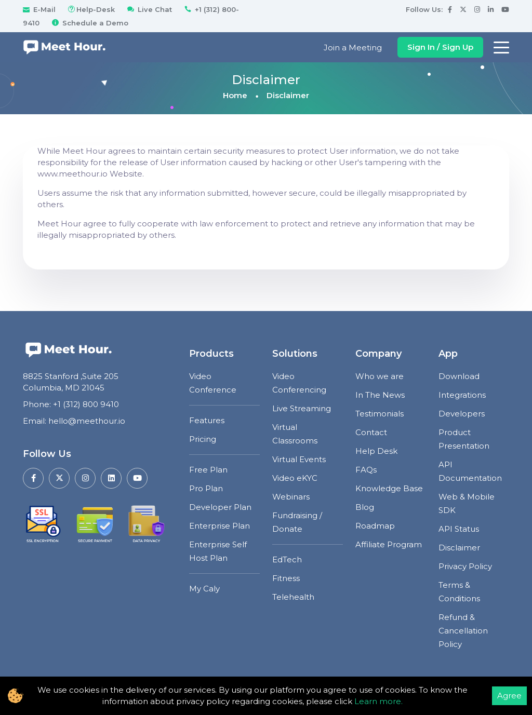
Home (235, 95)
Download (459, 376)
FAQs (366, 470)
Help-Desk (90, 9)
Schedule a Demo (89, 23)
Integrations (462, 395)
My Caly (204, 588)
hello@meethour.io (86, 421)
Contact (371, 432)
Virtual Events (299, 459)
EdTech (287, 559)
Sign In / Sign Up (440, 47)
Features (206, 420)
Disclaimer (459, 547)
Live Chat (148, 9)
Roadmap (375, 526)
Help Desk (376, 451)
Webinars (291, 497)
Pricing (202, 439)
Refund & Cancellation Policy (463, 630)
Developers (461, 414)
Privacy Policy (465, 566)
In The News (380, 395)
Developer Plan (220, 507)
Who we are (379, 376)
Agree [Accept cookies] (509, 695)
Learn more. (378, 701)
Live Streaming (301, 408)
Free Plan (208, 470)
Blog (364, 507)
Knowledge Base (389, 488)
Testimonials (379, 414)
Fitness (286, 578)
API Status (458, 529)
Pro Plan (206, 488)
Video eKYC (294, 478)
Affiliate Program (388, 544)
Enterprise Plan (219, 526)
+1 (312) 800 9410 (86, 404)
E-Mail (39, 9)
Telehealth (293, 597)
